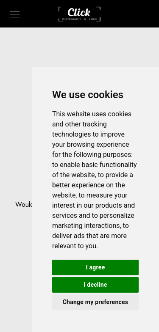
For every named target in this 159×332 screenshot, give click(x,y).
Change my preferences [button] (95, 302)
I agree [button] (95, 267)
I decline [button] (95, 284)
